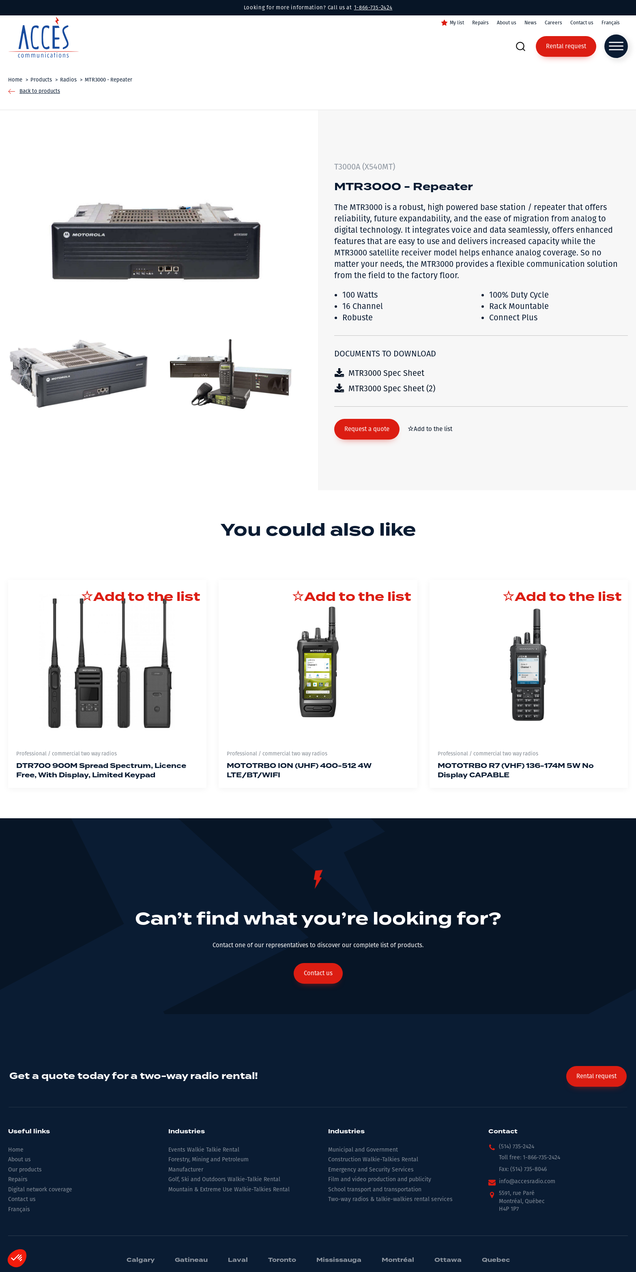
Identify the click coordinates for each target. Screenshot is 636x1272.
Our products (25, 1169)
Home (16, 1149)
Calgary (141, 1260)
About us (506, 23)
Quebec (496, 1260)
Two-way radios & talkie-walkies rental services (390, 1199)
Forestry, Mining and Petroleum (208, 1159)
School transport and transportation (374, 1189)
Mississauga (338, 1260)
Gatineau (191, 1260)
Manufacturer (185, 1169)
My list (457, 23)
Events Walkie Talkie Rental (203, 1149)
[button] (367, 429)
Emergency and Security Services (371, 1169)
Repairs (480, 23)
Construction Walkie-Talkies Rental (373, 1159)
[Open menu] (616, 46)
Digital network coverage (40, 1189)
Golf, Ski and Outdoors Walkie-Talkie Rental (224, 1179)
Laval (238, 1260)
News (530, 23)
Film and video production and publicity (379, 1179)
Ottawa (448, 1260)
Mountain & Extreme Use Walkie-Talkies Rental (229, 1189)
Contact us (581, 23)
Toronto (282, 1260)
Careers (553, 23)
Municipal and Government (363, 1149)
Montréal (398, 1260)
